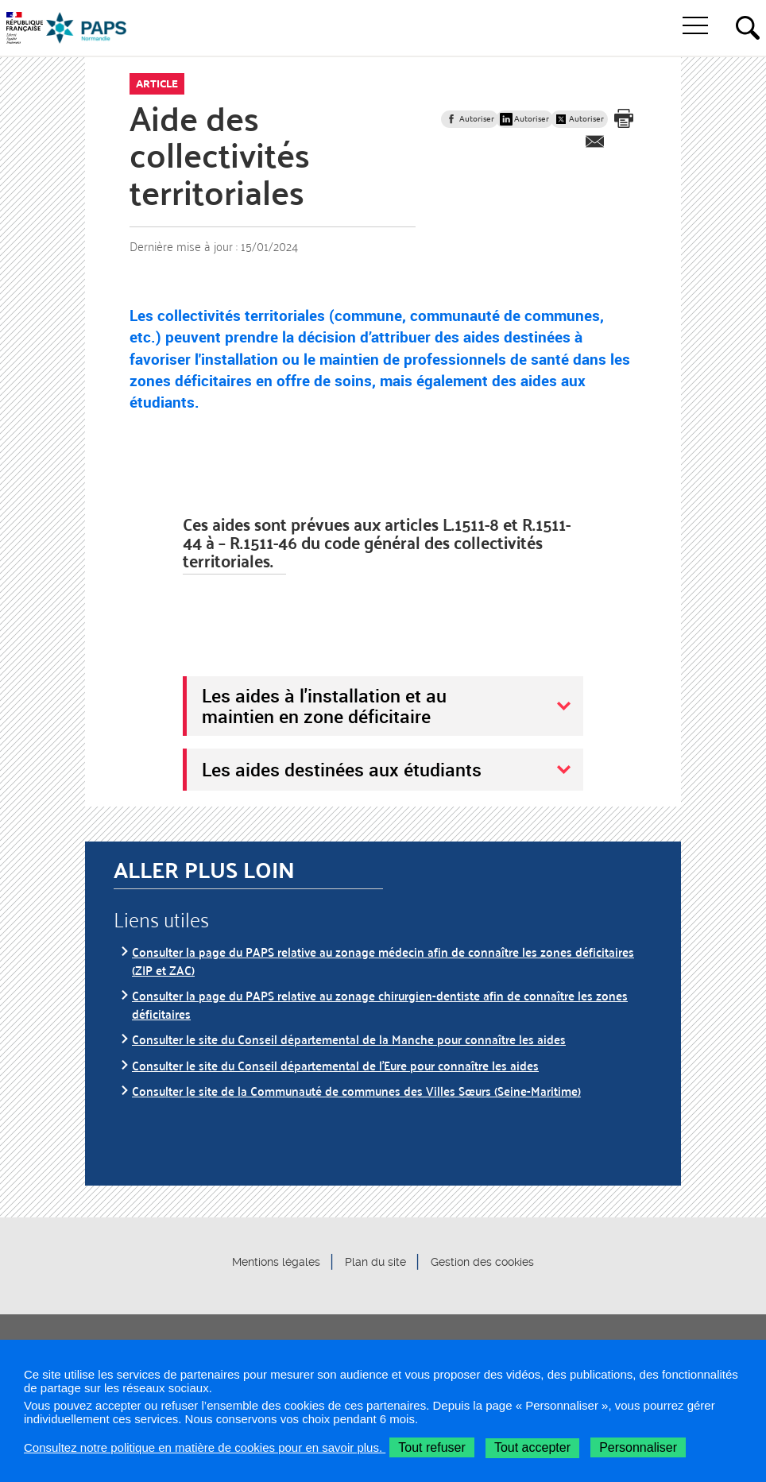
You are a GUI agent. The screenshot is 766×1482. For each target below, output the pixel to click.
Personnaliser (638, 1447)
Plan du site (375, 1262)
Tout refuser (431, 1447)
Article (157, 83)
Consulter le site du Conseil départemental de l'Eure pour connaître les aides (335, 1065)
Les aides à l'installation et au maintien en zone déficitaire (324, 706)
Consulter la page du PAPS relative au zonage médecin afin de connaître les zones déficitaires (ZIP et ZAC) (383, 960)
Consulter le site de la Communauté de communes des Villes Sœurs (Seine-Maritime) (356, 1090)
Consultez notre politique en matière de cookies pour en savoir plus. (204, 1447)
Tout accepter (532, 1447)
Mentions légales (276, 1262)
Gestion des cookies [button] (482, 1262)
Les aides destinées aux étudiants (342, 769)
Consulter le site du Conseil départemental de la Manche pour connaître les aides (349, 1039)
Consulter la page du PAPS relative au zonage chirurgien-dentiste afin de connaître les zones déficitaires (380, 1004)
